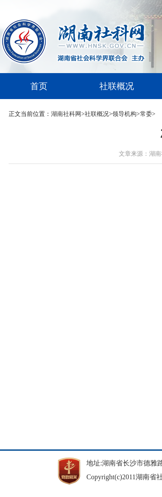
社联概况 (116, 86)
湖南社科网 (66, 114)
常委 (146, 114)
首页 (39, 86)
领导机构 (124, 114)
